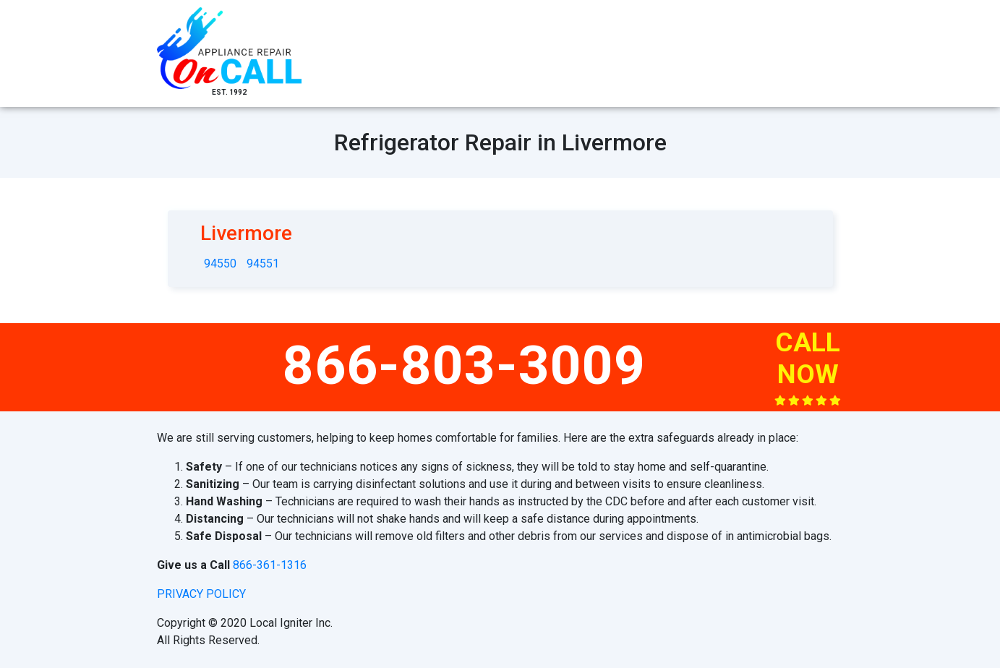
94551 (263, 263)
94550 (220, 263)
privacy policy (201, 594)
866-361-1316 (270, 565)
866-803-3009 (464, 365)
